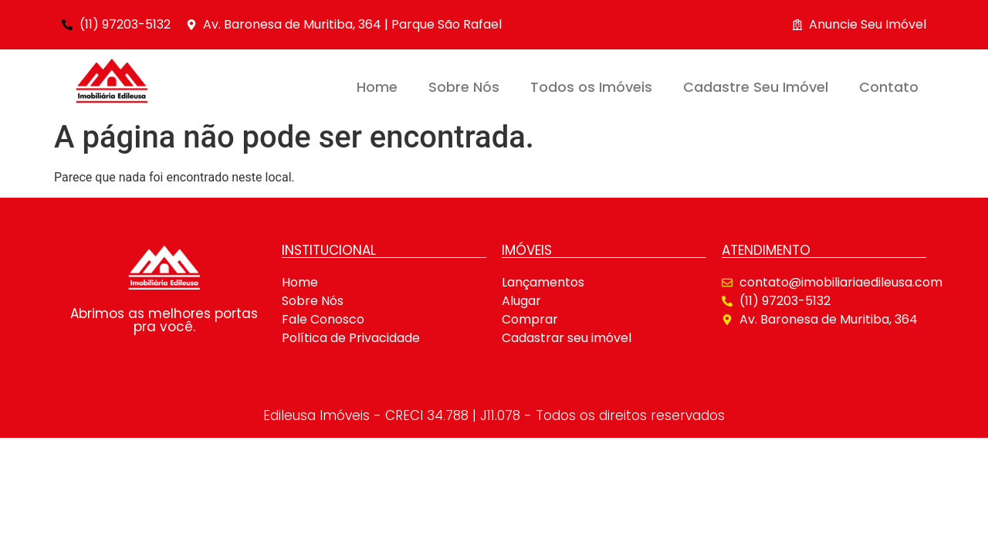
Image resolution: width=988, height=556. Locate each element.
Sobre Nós (463, 87)
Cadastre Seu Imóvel (755, 87)
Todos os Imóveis (591, 87)
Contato (889, 87)
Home (377, 87)
